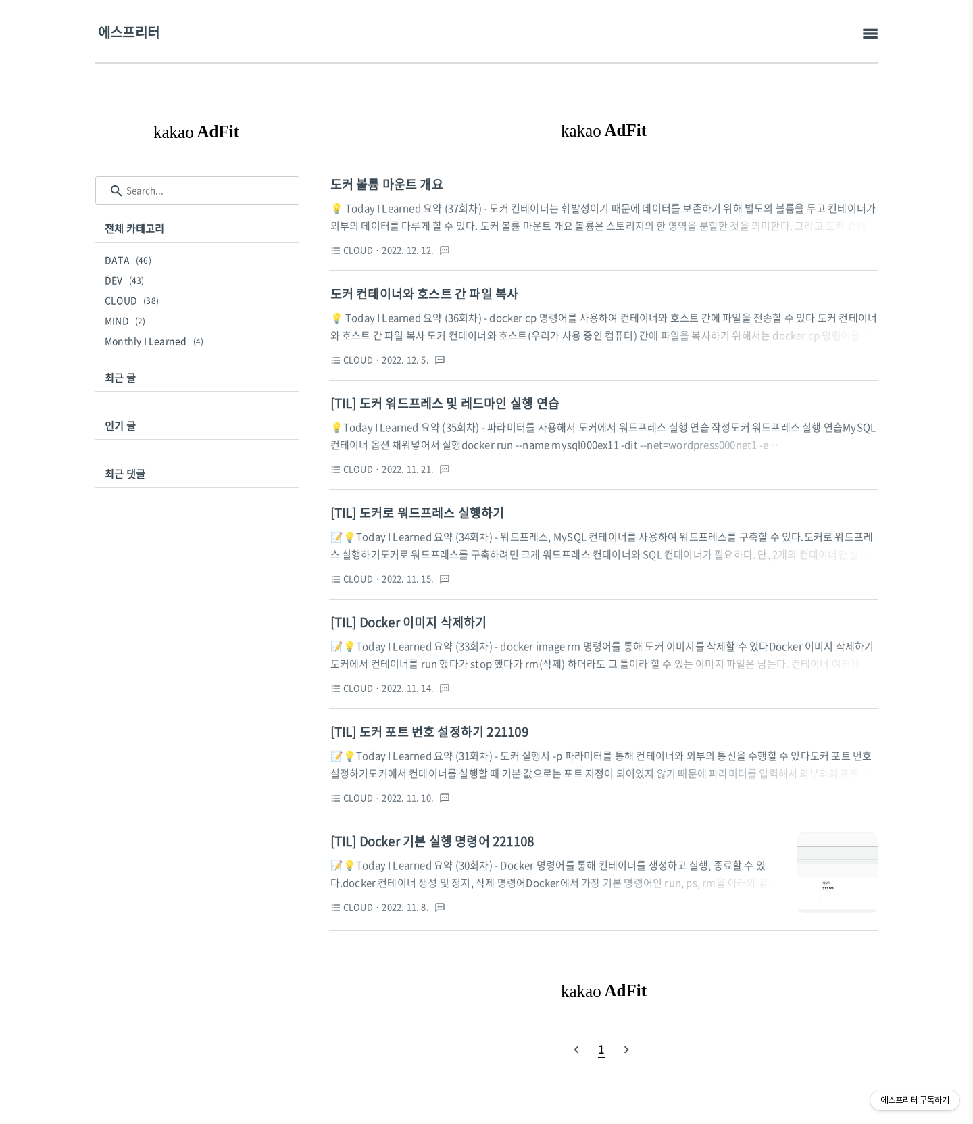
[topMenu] (870, 34)
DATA (130, 259)
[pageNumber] (601, 1048)
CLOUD (134, 300)
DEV (127, 280)
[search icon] (116, 191)
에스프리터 (128, 32)
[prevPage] (576, 1048)
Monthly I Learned (156, 340)
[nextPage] (626, 1048)
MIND (127, 320)
